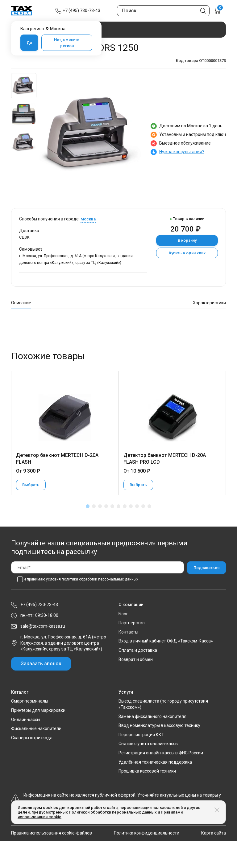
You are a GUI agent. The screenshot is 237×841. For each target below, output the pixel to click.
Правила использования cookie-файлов (51, 833)
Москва (88, 219)
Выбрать (31, 484)
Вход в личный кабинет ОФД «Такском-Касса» (165, 640)
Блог (123, 613)
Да (29, 42)
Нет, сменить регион (67, 42)
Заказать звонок (41, 664)
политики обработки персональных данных (100, 579)
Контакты (128, 632)
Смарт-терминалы (29, 701)
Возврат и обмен (135, 659)
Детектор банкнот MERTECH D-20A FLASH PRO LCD (164, 458)
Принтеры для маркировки (38, 710)
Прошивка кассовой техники (147, 771)
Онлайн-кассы (25, 719)
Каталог (19, 692)
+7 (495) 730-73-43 (81, 10)
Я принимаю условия (80, 579)
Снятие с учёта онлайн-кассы (148, 743)
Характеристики (209, 302)
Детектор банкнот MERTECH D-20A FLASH (57, 458)
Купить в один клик (187, 253)
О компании (130, 604)
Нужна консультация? (181, 151)
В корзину (187, 240)
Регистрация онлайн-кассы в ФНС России (160, 752)
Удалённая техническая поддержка (155, 762)
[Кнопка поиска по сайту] (203, 11)
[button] (87, 506)
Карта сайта (213, 833)
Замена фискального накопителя (152, 716)
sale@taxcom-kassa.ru (42, 626)
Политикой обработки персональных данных (113, 812)
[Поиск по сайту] (163, 10)
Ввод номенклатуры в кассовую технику (159, 725)
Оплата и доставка (137, 650)
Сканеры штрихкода (31, 737)
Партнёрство (131, 622)
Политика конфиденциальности (146, 833)
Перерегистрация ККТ (141, 734)
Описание (21, 302)
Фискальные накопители (36, 728)
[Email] (97, 567)
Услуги (125, 692)
